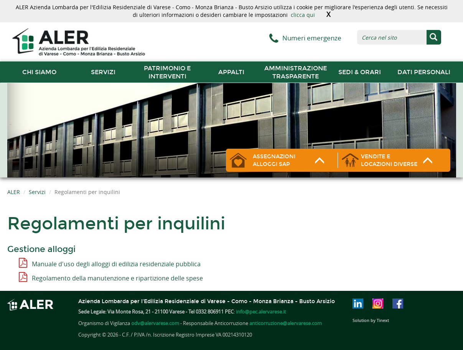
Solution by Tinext (371, 320)
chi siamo (39, 72)
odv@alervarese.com (155, 323)
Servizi (103, 72)
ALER (13, 192)
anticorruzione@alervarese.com (285, 323)
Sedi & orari (359, 72)
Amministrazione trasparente (295, 72)
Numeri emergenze (311, 37)
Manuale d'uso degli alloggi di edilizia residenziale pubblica (116, 264)
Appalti (231, 72)
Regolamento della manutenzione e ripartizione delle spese (117, 278)
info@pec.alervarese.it (261, 311)
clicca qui (303, 14)
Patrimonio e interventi (167, 72)
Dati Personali (423, 72)
